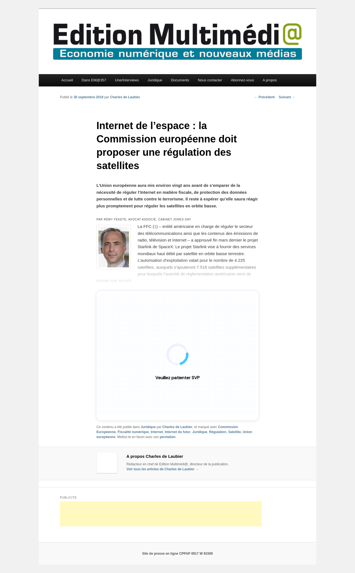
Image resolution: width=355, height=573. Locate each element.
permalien (168, 437)
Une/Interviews (127, 80)
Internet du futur (178, 432)
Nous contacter (210, 80)
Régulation (217, 432)
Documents (180, 80)
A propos (270, 80)
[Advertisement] (161, 513)
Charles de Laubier (125, 97)
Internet (157, 432)
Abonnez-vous (242, 80)
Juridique (155, 80)
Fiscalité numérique (133, 432)
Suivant (287, 97)
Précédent (264, 97)
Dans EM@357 (94, 80)
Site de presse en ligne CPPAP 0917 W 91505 (177, 554)
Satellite (234, 432)
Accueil (67, 80)
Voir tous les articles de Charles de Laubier (162, 469)
